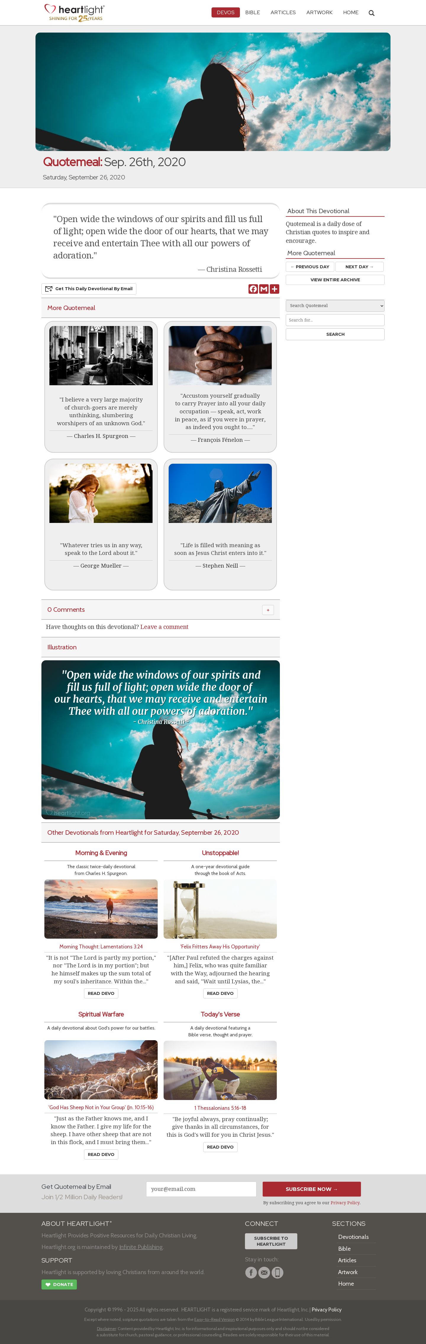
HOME (351, 12)
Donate (59, 1285)
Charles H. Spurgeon (101, 436)
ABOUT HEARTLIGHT (76, 1223)
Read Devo (101, 993)
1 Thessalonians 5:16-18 (220, 1108)
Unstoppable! (220, 853)
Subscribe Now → (312, 1189)
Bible (252, 12)
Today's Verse (220, 1014)
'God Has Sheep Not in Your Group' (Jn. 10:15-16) (101, 1107)
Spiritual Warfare (101, 1014)
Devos (226, 12)
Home (346, 1283)
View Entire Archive (335, 279)
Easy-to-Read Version (214, 1319)
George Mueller (101, 566)
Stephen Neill (220, 566)
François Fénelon (220, 440)
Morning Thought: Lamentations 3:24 (101, 946)
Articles (283, 12)
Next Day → (360, 266)
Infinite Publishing (141, 1246)
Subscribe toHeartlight (271, 1241)
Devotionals (353, 1236)
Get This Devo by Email (89, 289)
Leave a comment (164, 626)
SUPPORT (56, 1260)
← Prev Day (310, 267)
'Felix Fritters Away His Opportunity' (220, 946)
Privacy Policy (345, 1202)
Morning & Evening (101, 853)
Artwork (319, 12)
